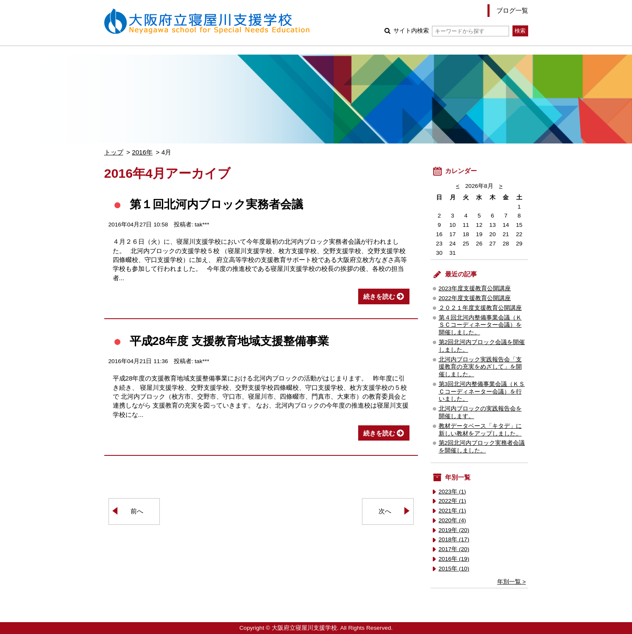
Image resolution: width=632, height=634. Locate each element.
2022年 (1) (452, 501)
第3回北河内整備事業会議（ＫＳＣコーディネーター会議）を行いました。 (482, 391)
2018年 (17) (454, 539)
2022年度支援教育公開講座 (475, 298)
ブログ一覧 (512, 10)
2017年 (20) (454, 549)
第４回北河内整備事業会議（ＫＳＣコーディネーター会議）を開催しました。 (480, 325)
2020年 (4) (452, 520)
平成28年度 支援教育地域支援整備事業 (229, 340)
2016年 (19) (454, 559)
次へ (385, 511)
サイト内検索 (451, 31)
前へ (137, 511)
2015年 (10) (454, 568)
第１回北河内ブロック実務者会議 (216, 204)
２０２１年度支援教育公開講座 (480, 308)
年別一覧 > (511, 582)
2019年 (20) (454, 530)
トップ (113, 152)
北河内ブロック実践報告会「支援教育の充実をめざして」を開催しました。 (480, 367)
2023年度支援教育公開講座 (475, 288)
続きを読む (379, 296)
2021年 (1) (452, 510)
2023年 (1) (452, 491)
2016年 (142, 152)
